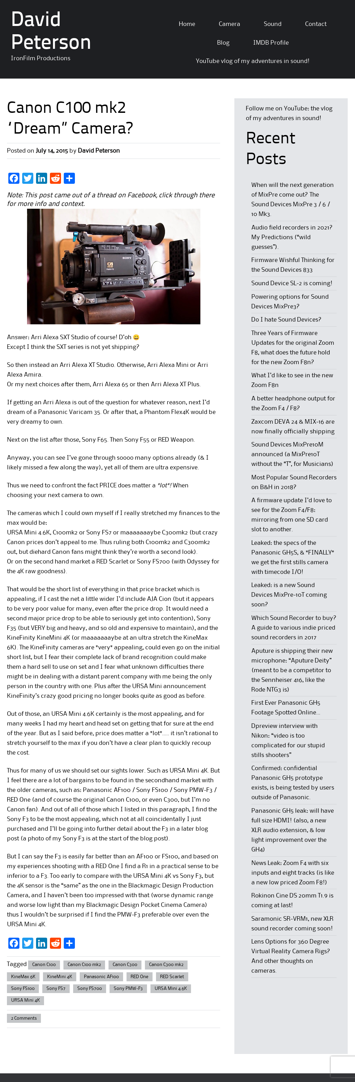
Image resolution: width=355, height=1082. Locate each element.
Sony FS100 (23, 988)
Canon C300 (125, 965)
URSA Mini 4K (25, 1000)
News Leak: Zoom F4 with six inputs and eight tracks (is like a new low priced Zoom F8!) (292, 872)
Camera (229, 24)
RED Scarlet (172, 977)
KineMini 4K (59, 977)
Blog (223, 43)
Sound (273, 24)
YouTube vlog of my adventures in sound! (253, 61)
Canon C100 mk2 (84, 965)
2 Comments (24, 1018)
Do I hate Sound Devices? (286, 320)
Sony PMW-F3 (128, 988)
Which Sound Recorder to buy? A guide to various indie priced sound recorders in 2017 (294, 627)
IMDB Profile (271, 43)
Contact (316, 24)
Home (187, 24)
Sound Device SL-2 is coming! (291, 283)
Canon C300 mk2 (166, 965)
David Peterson (99, 151)
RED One (139, 977)
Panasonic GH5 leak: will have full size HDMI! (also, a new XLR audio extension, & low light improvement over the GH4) (292, 830)
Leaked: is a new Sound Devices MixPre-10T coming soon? (289, 595)
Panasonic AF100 (101, 977)
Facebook (141, 195)
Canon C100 (44, 965)
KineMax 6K (23, 977)
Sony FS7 (56, 988)
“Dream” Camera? (69, 129)
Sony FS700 (89, 988)
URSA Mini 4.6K (171, 988)
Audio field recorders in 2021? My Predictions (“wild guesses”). (292, 237)
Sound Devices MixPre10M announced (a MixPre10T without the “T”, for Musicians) (292, 454)
